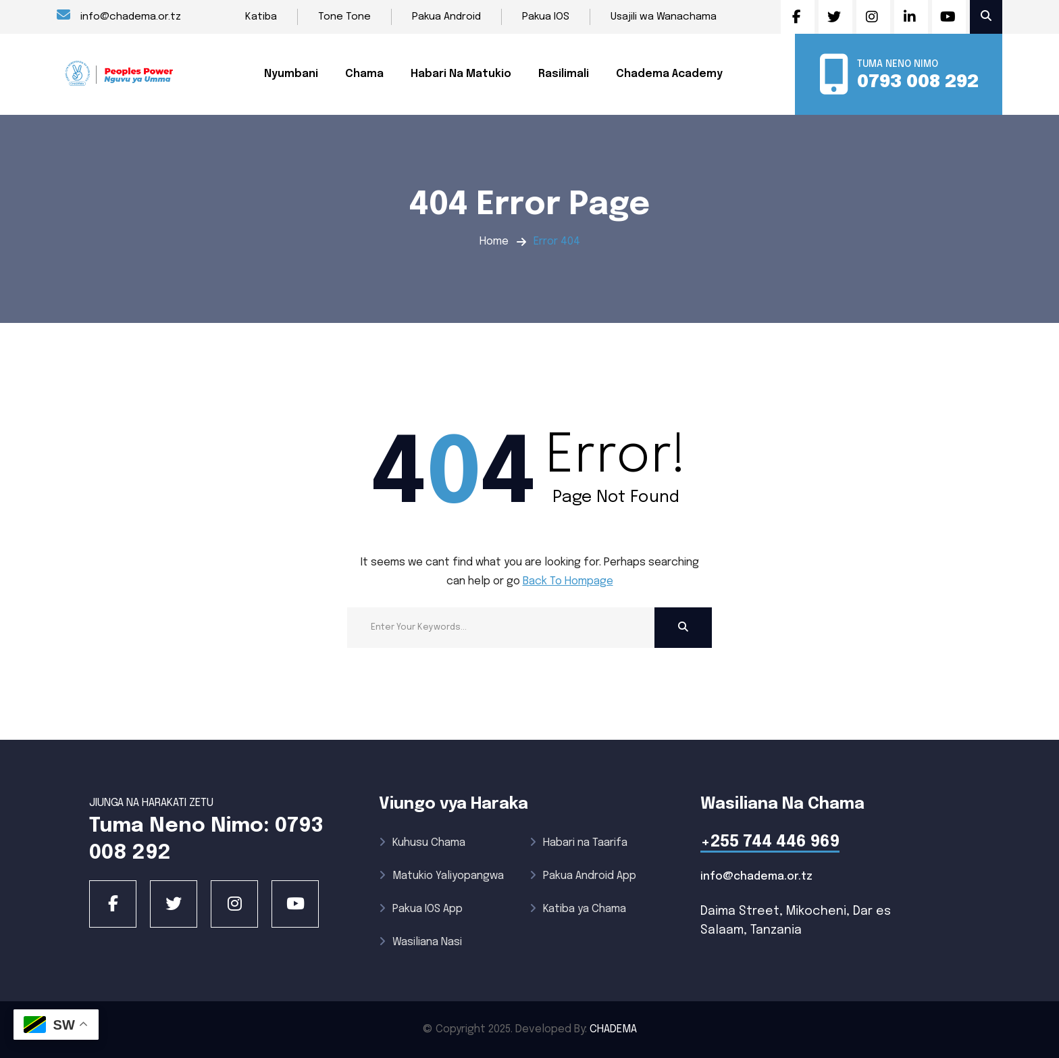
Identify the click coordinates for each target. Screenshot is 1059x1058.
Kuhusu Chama (422, 843)
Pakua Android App (583, 876)
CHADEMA (613, 1029)
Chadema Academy (669, 74)
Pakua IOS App (421, 909)
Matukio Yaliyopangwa (441, 876)
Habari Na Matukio (461, 74)
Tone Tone (344, 16)
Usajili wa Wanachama (664, 16)
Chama (364, 74)
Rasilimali (563, 74)
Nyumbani (291, 74)
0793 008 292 (918, 82)
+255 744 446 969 (770, 842)
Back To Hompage (568, 581)
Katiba (261, 16)
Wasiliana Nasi (420, 942)
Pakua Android (446, 16)
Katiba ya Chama (578, 909)
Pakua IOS (545, 16)
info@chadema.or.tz (119, 15)
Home (494, 241)
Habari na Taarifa (578, 843)
